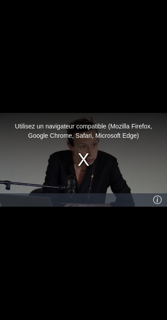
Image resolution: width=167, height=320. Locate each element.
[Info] (157, 200)
